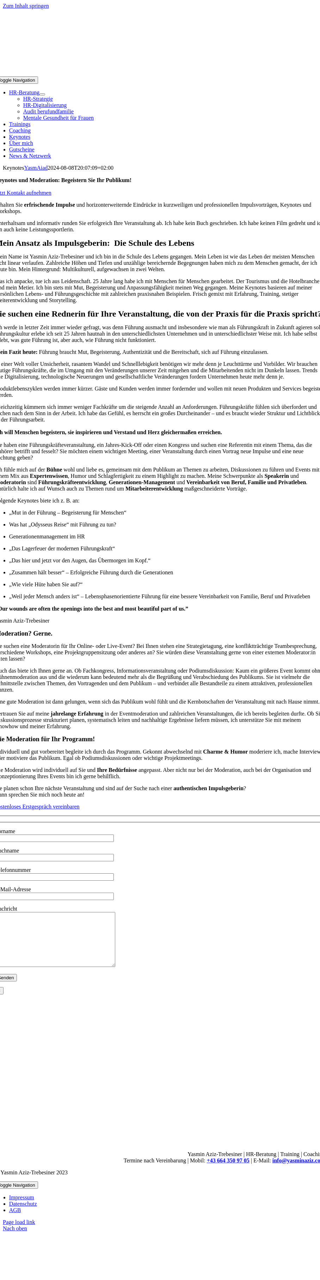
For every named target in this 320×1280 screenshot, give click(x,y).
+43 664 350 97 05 (228, 1171)
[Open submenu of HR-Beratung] (42, 94)
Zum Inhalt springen (26, 6)
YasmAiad (36, 168)
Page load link (19, 1233)
